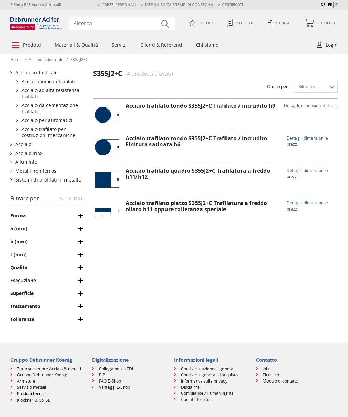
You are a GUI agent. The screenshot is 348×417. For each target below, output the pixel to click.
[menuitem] (25, 46)
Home (16, 59)
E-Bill (103, 375)
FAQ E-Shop (110, 381)
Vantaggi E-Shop (114, 387)
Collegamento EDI (116, 369)
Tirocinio (271, 375)
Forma (18, 216)
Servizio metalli (31, 387)
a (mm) (18, 229)
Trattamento (25, 306)
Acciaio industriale (46, 59)
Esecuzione (23, 280)
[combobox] (122, 23)
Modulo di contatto (280, 381)
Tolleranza (22, 319)
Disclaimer (191, 387)
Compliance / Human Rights (207, 393)
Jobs (267, 369)
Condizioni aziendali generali (208, 369)
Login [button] (331, 45)
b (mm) (19, 242)
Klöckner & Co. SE (33, 400)
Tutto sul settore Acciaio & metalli (49, 369)
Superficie (22, 293)
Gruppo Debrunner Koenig (42, 375)
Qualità (18, 267)
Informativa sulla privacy (204, 381)
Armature (26, 381)
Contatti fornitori (196, 399)
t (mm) (18, 254)
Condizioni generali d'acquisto (209, 375)
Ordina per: (278, 86)
